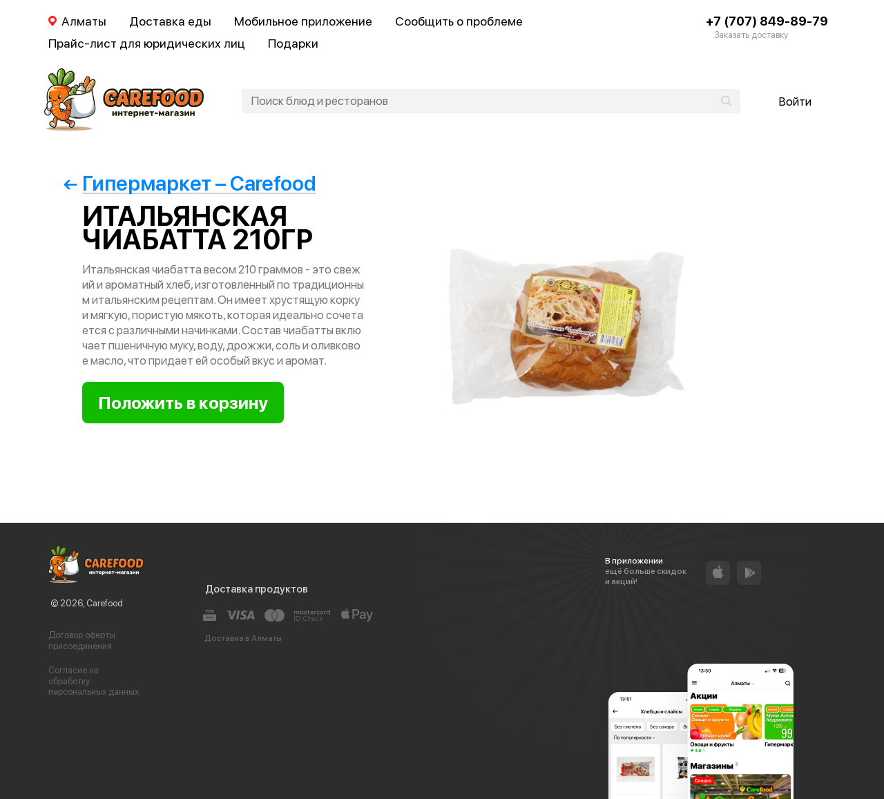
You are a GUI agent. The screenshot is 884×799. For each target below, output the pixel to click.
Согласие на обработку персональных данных (93, 681)
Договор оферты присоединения (81, 640)
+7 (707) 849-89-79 (767, 21)
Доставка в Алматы (243, 638)
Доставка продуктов (256, 589)
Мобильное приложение (303, 21)
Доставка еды (170, 21)
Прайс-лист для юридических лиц (146, 43)
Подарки (293, 43)
